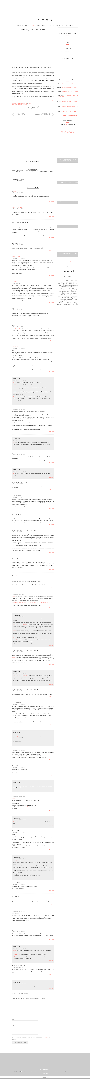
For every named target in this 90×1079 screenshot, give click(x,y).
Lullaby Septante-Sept (16, 329)
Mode (38, 26)
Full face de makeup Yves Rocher (69, 111)
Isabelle (14, 951)
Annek (15, 282)
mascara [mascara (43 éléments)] (74, 294)
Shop (32, 26)
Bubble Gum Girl (17, 955)
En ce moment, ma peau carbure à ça (19, 104)
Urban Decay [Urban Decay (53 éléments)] (66, 304)
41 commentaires (16, 101)
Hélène (13, 486)
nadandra (15, 957)
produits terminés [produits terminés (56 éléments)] (71, 298)
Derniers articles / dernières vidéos (67, 132)
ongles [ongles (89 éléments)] (75, 296)
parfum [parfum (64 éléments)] (62, 298)
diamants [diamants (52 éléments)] (75, 287)
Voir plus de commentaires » (70, 116)
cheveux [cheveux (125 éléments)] (72, 285)
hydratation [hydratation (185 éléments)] (64, 291)
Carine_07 (15, 388)
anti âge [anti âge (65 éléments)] (71, 284)
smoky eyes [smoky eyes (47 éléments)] (75, 301)
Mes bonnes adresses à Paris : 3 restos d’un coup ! (68, 161)
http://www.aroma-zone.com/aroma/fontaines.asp (37, 807)
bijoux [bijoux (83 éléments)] (61, 285)
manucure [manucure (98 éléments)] (70, 294)
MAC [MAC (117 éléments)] (75, 293)
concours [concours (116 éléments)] (61, 286)
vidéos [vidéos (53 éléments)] (70, 304)
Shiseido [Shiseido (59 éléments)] (60, 301)
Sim (14, 443)
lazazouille (15, 861)
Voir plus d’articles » (72, 265)
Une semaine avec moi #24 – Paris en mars (67, 257)
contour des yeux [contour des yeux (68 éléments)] (68, 287)
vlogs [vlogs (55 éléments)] (65, 307)
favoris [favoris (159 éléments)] (63, 290)
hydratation (25, 105)
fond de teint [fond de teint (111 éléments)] (70, 290)
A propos (20, 26)
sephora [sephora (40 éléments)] (76, 299)
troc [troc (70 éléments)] (76, 302)
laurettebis (15, 740)
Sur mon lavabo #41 (67, 228)
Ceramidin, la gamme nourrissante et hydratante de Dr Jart (32, 171)
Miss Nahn (16, 257)
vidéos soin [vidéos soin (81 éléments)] (60, 307)
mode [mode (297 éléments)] (61, 296)
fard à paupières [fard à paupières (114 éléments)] (72, 288)
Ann (14, 397)
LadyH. (14, 631)
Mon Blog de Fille (25, 1072)
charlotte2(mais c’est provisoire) (20, 625)
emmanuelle (17, 208)
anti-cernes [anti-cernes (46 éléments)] (61, 283)
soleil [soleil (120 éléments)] (60, 302)
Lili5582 (15, 347)
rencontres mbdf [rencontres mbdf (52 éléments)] (61, 299)
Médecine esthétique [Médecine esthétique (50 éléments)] (68, 296)
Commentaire (15, 1001)
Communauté (69, 26)
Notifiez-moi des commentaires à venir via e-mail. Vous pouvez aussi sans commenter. (31, 1039)
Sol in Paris (15, 786)
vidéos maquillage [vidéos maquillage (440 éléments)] (67, 305)
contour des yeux (18, 105)
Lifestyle (51, 26)
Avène (13, 105)
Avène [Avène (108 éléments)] (75, 283)
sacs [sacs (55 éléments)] (73, 299)
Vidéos (44, 26)
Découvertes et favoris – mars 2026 (69, 99)
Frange (15, 192)
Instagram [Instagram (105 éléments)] (72, 291)
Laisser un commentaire (49, 101)
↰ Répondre (51, 202)
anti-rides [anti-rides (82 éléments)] (66, 283)
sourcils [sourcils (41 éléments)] (63, 302)
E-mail (13, 1026)
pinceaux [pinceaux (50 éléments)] (65, 298)
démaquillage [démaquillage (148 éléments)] (62, 288)
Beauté (27, 26)
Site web (13, 1031)
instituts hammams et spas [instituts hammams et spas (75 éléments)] (66, 293)
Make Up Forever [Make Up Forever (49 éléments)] (62, 294)
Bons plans (59, 26)
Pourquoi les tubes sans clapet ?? (46, 172)
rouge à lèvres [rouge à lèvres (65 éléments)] (68, 299)
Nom (13, 1020)
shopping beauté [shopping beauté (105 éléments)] (67, 301)
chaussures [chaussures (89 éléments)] (67, 285)
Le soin (29, 104)
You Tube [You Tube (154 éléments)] (75, 307)
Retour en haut (44, 1070)
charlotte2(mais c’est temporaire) (20, 676)
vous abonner (45, 1038)
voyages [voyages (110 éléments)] (68, 307)
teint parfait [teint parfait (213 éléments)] (70, 302)
